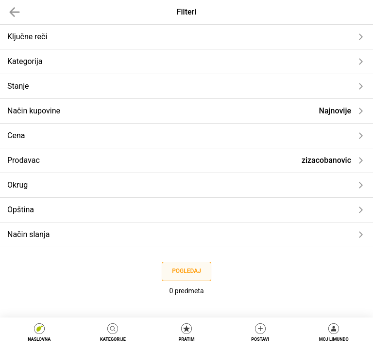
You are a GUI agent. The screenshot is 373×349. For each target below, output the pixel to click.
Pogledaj (186, 271)
